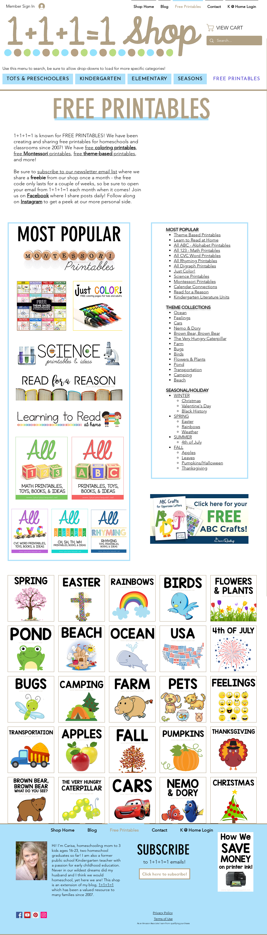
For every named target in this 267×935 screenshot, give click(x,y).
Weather (190, 431)
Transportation (188, 369)
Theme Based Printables (197, 234)
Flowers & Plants (189, 359)
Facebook (38, 196)
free (110, 148)
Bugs (179, 348)
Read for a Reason (191, 291)
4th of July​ (192, 442)
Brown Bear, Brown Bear (197, 333)
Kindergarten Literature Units (201, 297)
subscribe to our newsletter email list (77, 172)
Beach (180, 380)
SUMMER (183, 437)
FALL (178, 447)
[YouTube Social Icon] (27, 915)
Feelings (182, 317)
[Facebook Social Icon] (19, 915)
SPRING (181, 416)
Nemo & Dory (187, 328)
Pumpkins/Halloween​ (202, 462)
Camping (183, 374)
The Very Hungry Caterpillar (200, 338)
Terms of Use (163, 919)
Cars (178, 322)
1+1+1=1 (106, 884)
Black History (194, 411)
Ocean (180, 312)
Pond (179, 364)
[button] (234, 27)
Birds (179, 354)
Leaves (188, 457)
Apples (189, 452)
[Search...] (234, 41)
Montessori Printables (195, 281)
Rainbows (191, 426)
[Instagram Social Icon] (44, 915)
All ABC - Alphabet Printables (202, 245)
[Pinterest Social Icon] (35, 915)
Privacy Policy (163, 913)
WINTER (182, 395)
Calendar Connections (195, 286)
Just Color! (184, 271)
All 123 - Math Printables (197, 250)
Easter (187, 421)
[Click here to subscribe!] (164, 873)
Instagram (31, 202)
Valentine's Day (196, 405)
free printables (42, 154)
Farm (179, 343)
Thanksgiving (194, 468)
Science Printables (191, 276)
